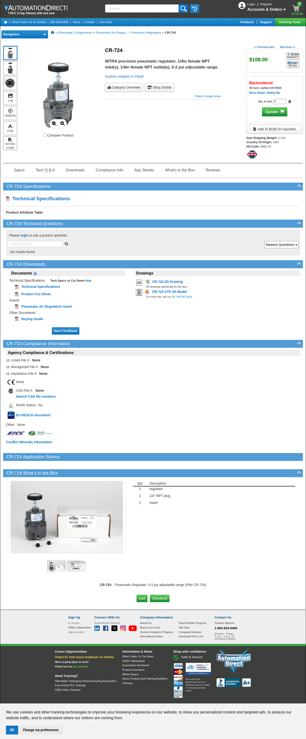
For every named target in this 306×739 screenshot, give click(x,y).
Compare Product (58, 135)
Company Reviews (190, 615)
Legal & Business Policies (180, 699)
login (24, 235)
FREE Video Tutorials (68, 673)
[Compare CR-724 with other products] (44, 135)
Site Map (78, 699)
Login (251, 4)
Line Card (105, 22)
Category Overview (124, 87)
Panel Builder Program (192, 606)
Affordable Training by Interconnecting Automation (86, 664)
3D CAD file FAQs (182, 296)
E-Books (127, 666)
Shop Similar (160, 87)
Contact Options (225, 606)
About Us (145, 606)
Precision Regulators (146, 32)
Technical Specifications (38, 198)
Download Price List (191, 620)
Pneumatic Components (75, 32)
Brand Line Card (150, 611)
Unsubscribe (127, 699)
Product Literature (133, 653)
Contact (90, 22)
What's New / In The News (137, 640)
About (76, 22)
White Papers (130, 657)
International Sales (151, 620)
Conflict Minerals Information (29, 442)
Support (266, 22)
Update (271, 112)
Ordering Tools (290, 22)
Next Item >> (287, 47)
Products (247, 22)
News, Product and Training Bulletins (144, 662)
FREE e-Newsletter (133, 644)
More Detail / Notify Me (264, 93)
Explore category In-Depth (124, 76)
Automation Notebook (135, 649)
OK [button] (12, 730)
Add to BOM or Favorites (274, 129)
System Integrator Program (156, 615)
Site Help (184, 611)
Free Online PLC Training (70, 669)
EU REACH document (33, 415)
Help (87, 280)
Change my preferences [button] (41, 730)
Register (266, 4)
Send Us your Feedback (102, 699)
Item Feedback (65, 331)
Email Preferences (149, 699)
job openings (81, 650)
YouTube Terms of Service (214, 699)
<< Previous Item (264, 47)
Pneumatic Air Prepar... (112, 32)
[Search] (142, 8)
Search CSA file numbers (36, 396)
